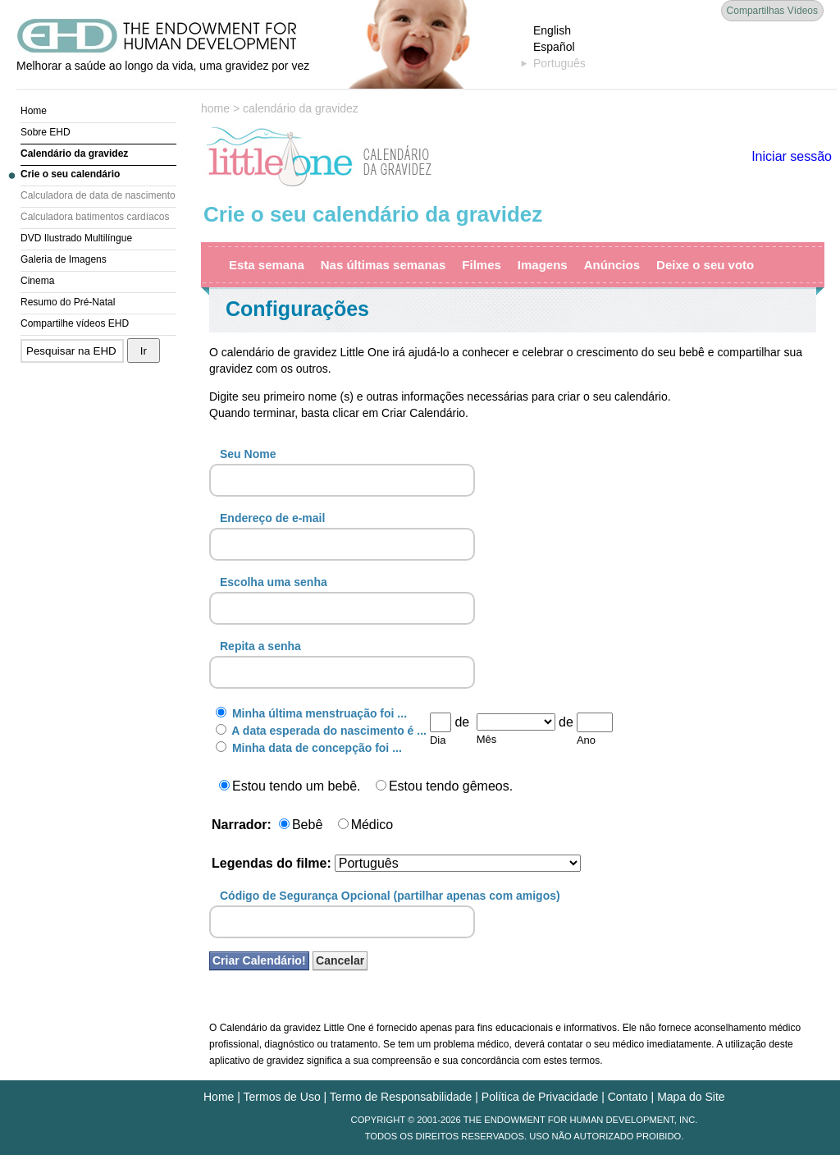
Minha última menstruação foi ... (311, 713)
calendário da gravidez (300, 108)
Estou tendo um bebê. (290, 786)
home (215, 108)
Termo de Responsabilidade (401, 1096)
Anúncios (612, 265)
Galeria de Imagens (64, 259)
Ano (586, 740)
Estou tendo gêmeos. (444, 786)
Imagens (543, 265)
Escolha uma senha (273, 582)
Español (554, 46)
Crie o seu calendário (70, 174)
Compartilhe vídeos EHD (75, 323)
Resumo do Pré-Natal (68, 302)
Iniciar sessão (791, 156)
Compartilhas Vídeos (772, 10)
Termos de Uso (282, 1096)
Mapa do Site (691, 1096)
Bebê (300, 825)
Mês (487, 739)
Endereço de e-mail (272, 518)
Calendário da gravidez (74, 153)
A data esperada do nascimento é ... (321, 730)
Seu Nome (248, 454)
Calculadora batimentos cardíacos (95, 216)
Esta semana (266, 265)
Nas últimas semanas (383, 265)
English (552, 30)
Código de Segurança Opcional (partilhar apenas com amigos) (390, 895)
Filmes (481, 265)
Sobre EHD (46, 132)
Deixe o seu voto (705, 265)
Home (34, 111)
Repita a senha (260, 646)
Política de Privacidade (540, 1096)
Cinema (37, 280)
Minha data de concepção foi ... (309, 747)
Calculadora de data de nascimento (98, 195)
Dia (438, 740)
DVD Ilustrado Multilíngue (76, 238)
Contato (628, 1096)
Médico (366, 825)
